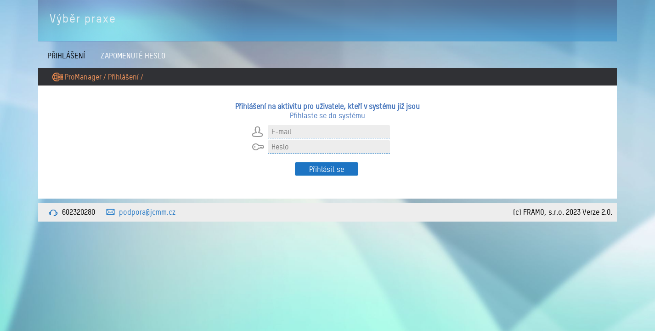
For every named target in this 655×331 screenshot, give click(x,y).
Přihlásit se (326, 169)
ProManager (83, 76)
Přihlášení (66, 55)
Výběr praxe (83, 18)
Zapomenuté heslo (133, 55)
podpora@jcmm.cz (147, 212)
